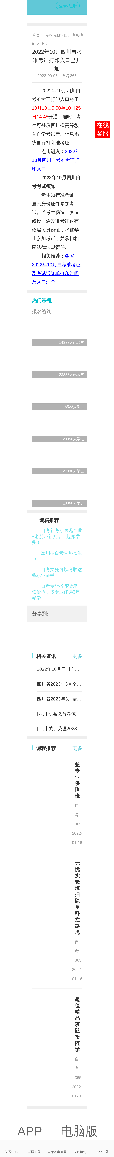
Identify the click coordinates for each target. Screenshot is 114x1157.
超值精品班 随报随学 (77, 1024)
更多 (77, 656)
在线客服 (102, 129)
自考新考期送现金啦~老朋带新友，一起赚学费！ (57, 536)
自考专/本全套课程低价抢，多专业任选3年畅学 (56, 591)
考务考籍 (52, 35)
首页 (36, 35)
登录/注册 (67, 5)
